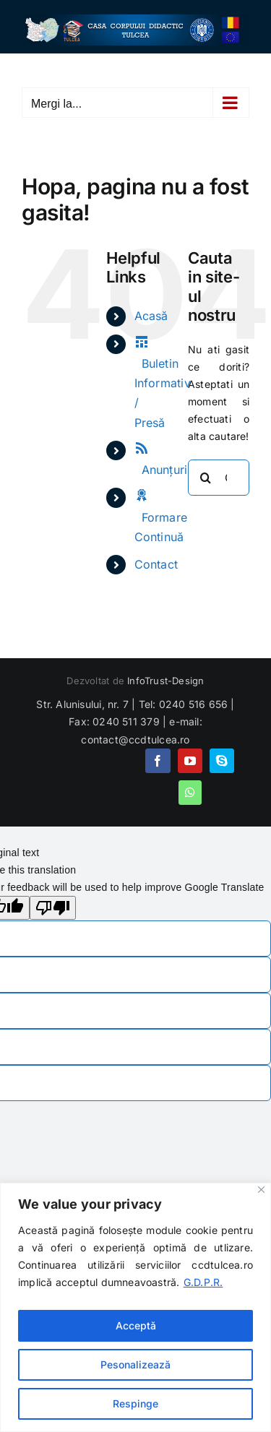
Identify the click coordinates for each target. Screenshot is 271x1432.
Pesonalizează (135, 1364)
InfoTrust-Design (165, 680)
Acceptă (136, 1325)
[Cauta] (206, 478)
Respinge (135, 1403)
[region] (135, 1307)
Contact (156, 564)
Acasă (151, 316)
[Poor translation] (53, 908)
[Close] (261, 1189)
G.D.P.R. (203, 1282)
